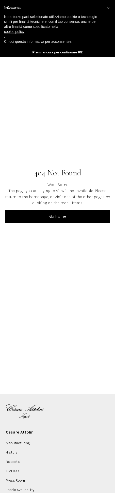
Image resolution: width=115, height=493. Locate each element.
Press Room (15, 480)
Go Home (57, 216)
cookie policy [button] (14, 32)
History (11, 452)
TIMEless (13, 471)
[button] (108, 8)
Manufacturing (18, 443)
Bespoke (13, 462)
